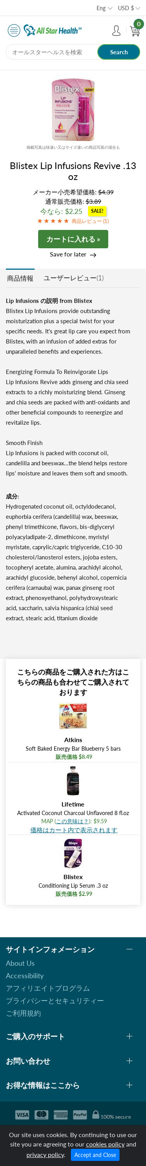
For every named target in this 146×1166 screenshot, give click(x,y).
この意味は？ (72, 821)
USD (126, 8)
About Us (20, 963)
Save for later (68, 254)
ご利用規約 (23, 1013)
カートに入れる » (73, 239)
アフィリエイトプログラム (48, 988)
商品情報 (20, 278)
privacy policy (45, 1154)
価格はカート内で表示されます (74, 829)
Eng (101, 8)
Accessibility (25, 975)
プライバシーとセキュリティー (55, 1000)
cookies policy (105, 1144)
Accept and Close (95, 1155)
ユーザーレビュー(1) (74, 278)
